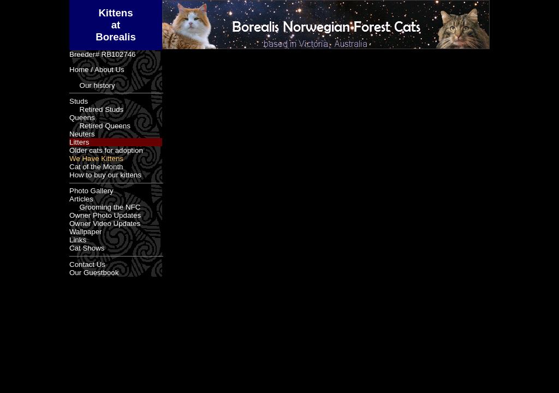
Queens (82, 118)
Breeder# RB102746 (102, 54)
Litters (79, 142)
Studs (78, 101)
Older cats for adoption (106, 150)
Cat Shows (86, 248)
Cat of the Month (96, 167)
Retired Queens (99, 126)
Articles (81, 199)
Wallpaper (85, 232)
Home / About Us (96, 70)
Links (77, 240)
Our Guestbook (93, 273)
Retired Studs (96, 109)
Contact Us (87, 264)
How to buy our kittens (105, 175)
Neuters (82, 134)
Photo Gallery (91, 191)
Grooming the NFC (104, 207)
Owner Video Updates (104, 223)
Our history (92, 85)
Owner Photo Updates (105, 215)
